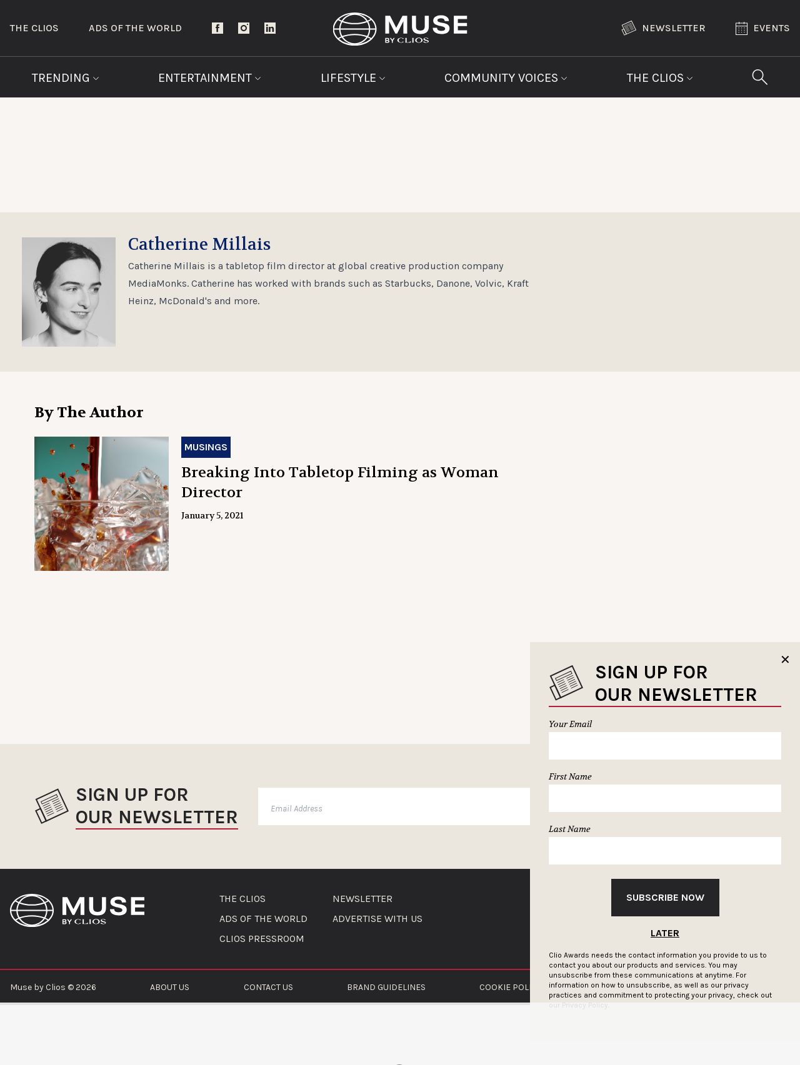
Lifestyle (353, 78)
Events (763, 28)
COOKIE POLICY (510, 987)
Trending (65, 78)
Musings (206, 447)
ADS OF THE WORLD (263, 919)
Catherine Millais (199, 244)
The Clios (34, 28)
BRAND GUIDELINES (386, 987)
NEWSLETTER (362, 899)
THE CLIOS (242, 899)
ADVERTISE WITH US (377, 919)
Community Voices (506, 78)
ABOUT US (169, 987)
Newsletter (663, 28)
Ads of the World (135, 28)
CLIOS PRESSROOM (261, 939)
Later (665, 933)
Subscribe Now (665, 897)
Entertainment (209, 78)
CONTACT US (268, 987)
